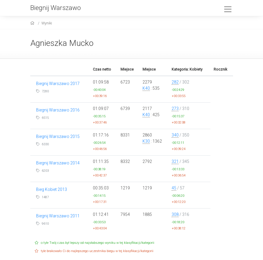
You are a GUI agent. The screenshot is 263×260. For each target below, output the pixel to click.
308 (175, 214)
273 (175, 108)
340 (175, 135)
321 (175, 161)
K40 (146, 88)
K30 (146, 141)
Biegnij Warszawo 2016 (58, 110)
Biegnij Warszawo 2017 (58, 83)
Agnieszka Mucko (61, 43)
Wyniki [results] (46, 23)
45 (174, 188)
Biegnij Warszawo (55, 7)
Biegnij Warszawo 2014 (58, 163)
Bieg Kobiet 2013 (51, 189)
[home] (33, 23)
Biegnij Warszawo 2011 (58, 216)
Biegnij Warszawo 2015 (58, 136)
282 (175, 82)
